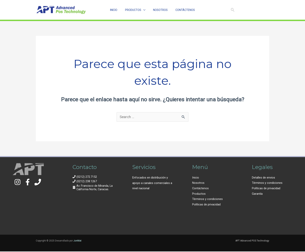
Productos (199, 194)
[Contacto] (38, 182)
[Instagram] (242, 10)
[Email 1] (265, 10)
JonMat (77, 241)
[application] (143, 9)
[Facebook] (250, 10)
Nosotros (198, 183)
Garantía (257, 194)
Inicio (195, 177)
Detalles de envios (263, 177)
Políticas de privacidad (206, 205)
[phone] (85, 177)
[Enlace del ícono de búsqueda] (232, 9)
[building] (93, 187)
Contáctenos (200, 188)
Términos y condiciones (207, 199)
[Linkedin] (258, 10)
